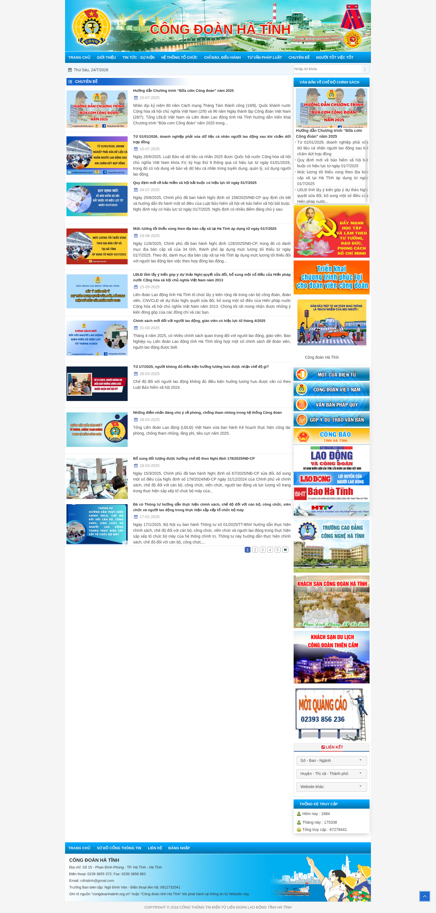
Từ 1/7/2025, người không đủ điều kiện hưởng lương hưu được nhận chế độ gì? (201, 367)
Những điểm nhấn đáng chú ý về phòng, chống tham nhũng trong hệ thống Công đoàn (207, 412)
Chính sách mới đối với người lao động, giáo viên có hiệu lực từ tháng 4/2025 (199, 321)
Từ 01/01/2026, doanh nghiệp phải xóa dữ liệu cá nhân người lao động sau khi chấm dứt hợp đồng (212, 139)
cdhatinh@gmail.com (97, 880)
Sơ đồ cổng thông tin (119, 848)
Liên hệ (155, 848)
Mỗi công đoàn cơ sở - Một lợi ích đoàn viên (219, 70)
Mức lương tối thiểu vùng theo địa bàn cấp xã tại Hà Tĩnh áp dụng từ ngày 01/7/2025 (205, 229)
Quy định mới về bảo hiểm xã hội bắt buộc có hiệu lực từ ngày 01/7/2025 (195, 183)
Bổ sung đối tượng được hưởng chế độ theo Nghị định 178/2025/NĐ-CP (194, 458)
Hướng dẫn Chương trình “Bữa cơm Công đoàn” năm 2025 (183, 90)
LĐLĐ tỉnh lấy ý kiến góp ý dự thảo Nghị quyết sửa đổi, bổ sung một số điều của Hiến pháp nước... (332, 196)
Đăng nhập (179, 848)
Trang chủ (79, 848)
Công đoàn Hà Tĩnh (322, 357)
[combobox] (331, 761)
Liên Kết (331, 747)
